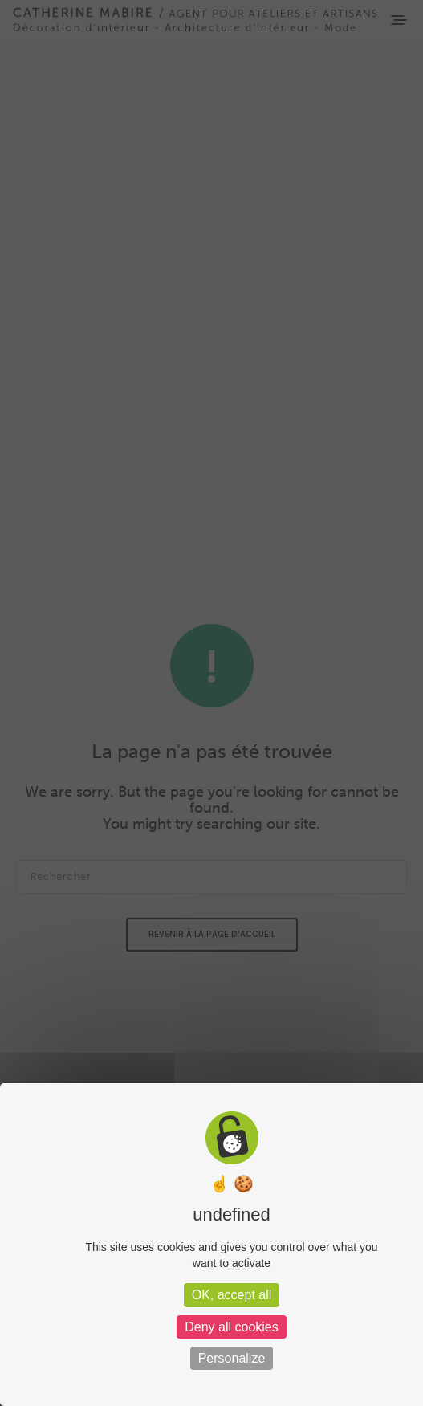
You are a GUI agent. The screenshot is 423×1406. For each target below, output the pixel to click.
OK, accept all (232, 1295)
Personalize (232, 1358)
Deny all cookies (232, 1327)
